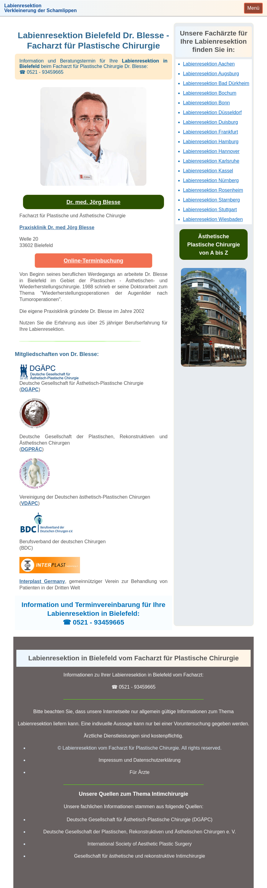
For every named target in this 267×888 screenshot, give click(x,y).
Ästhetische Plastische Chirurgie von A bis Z (213, 244)
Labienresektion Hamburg (211, 141)
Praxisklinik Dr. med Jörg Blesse (56, 227)
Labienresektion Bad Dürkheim (216, 83)
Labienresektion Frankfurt (210, 131)
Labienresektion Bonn (206, 102)
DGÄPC (29, 389)
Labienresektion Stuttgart (210, 209)
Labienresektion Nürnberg (211, 180)
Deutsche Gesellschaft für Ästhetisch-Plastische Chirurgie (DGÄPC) (139, 819)
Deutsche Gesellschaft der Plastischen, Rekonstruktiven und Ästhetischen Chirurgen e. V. (139, 831)
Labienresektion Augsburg (211, 73)
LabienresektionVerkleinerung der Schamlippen (40, 8)
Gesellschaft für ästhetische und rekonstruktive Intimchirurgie (139, 856)
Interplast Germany (42, 581)
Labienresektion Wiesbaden (213, 219)
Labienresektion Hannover (211, 151)
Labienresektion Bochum (209, 93)
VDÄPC (29, 503)
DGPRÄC (31, 449)
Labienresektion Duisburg (210, 122)
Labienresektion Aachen (209, 63)
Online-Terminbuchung (93, 261)
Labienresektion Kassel (208, 170)
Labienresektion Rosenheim (213, 190)
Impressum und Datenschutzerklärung (139, 760)
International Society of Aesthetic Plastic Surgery (139, 843)
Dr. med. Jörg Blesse (93, 202)
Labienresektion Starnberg (211, 199)
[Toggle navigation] (253, 8)
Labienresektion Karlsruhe (211, 161)
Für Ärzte (140, 772)
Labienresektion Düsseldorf (212, 112)
